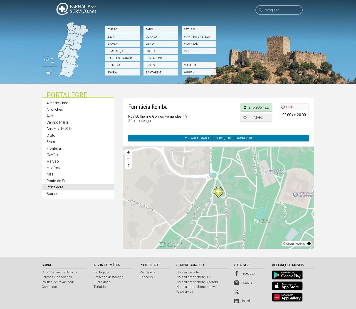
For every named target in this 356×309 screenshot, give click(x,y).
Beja (111, 36)
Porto (150, 65)
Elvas (51, 142)
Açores (189, 72)
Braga (112, 43)
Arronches (55, 109)
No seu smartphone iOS (194, 277)
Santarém (153, 72)
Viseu (187, 51)
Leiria (150, 43)
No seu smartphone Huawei (197, 287)
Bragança (116, 51)
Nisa (50, 174)
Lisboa (151, 51)
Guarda (151, 36)
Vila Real (191, 43)
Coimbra (114, 65)
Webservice (185, 292)
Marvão (53, 161)
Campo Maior (57, 122)
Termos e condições (57, 277)
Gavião (52, 155)
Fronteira (54, 148)
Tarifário (100, 287)
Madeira (190, 65)
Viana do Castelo (197, 36)
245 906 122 (259, 107)
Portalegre (154, 58)
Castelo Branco (120, 58)
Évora (112, 72)
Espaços (146, 277)
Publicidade (102, 282)
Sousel (52, 194)
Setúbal (190, 29)
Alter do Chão (57, 103)
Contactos (49, 287)
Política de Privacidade (58, 282)
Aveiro (112, 29)
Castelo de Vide (59, 129)
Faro (149, 29)
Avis (50, 116)
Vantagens (101, 272)
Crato (51, 135)
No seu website (188, 272)
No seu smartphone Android (197, 282)
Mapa (258, 117)
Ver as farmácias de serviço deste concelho (216, 138)
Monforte (54, 168)
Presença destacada (109, 277)
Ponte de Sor (57, 181)
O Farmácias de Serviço (59, 272)
